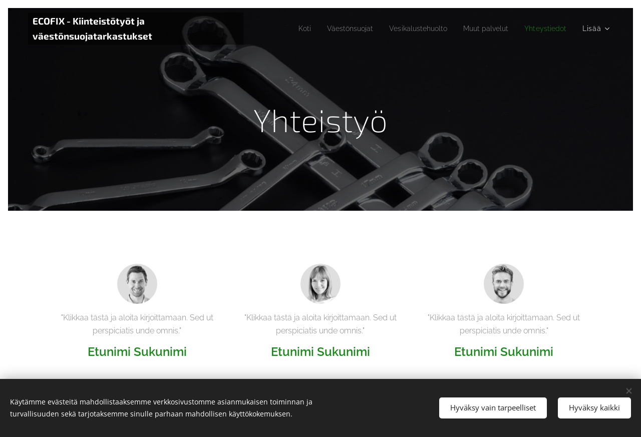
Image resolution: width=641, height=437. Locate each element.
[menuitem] (284, 28)
